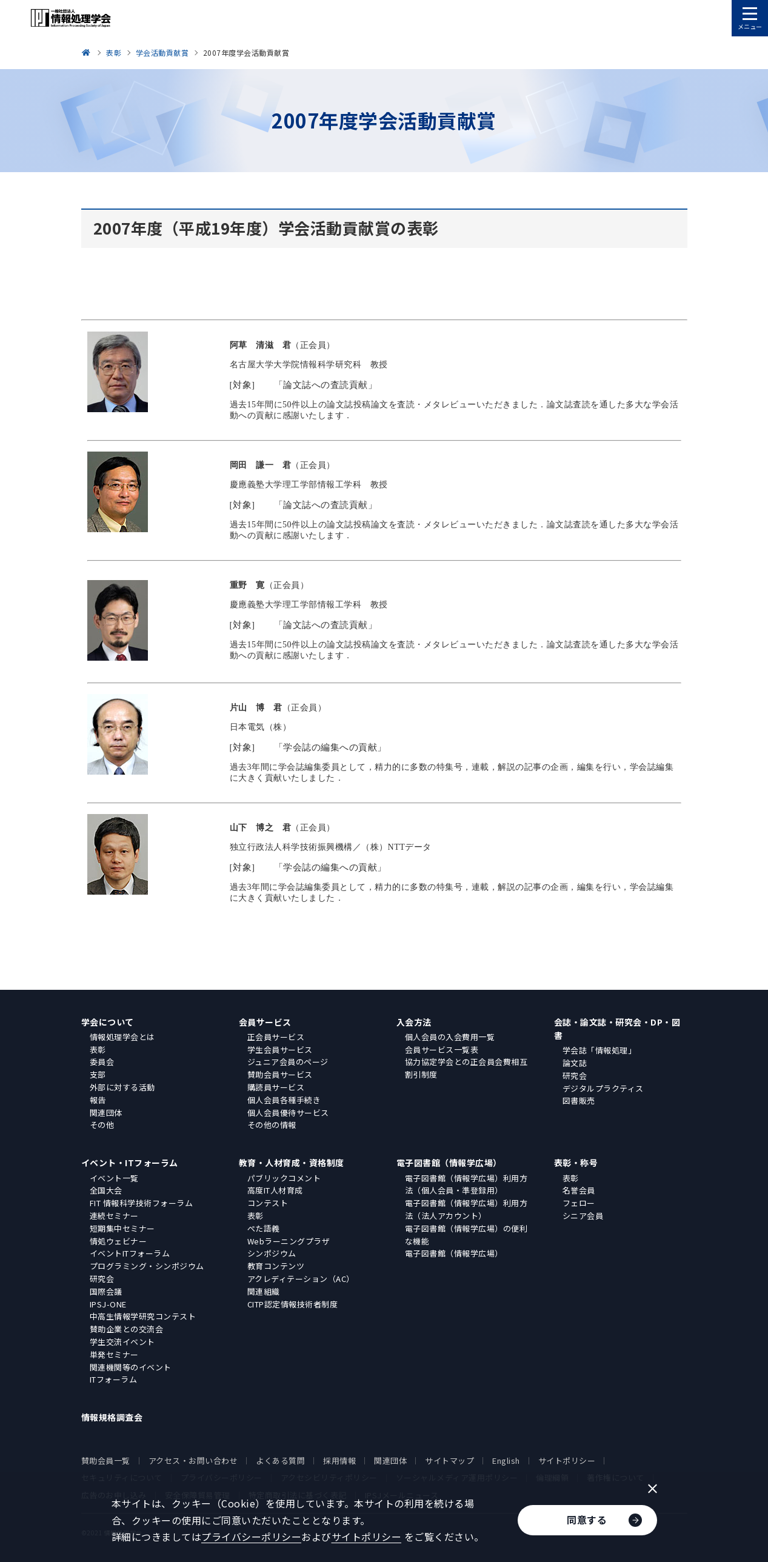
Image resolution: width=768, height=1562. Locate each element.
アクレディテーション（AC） (301, 1278)
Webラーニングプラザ (288, 1241)
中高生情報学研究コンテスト (143, 1316)
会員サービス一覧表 (442, 1049)
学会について (107, 1022)
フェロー (579, 1203)
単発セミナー (114, 1354)
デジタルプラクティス (603, 1088)
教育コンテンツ (276, 1266)
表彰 (98, 1049)
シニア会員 (583, 1215)
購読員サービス (276, 1087)
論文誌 (575, 1063)
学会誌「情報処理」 (599, 1050)
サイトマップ (449, 1460)
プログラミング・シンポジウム (147, 1266)
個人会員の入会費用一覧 (450, 1037)
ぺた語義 (263, 1228)
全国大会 (106, 1190)
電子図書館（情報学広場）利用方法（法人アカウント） (466, 1209)
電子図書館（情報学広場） (449, 1162)
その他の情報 (271, 1124)
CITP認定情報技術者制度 (292, 1304)
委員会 (102, 1061)
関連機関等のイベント (131, 1367)
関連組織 (263, 1291)
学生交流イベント (122, 1341)
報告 (98, 1100)
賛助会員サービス (280, 1074)
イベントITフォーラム (130, 1253)
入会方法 (414, 1022)
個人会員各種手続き (284, 1100)
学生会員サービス (280, 1049)
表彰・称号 (576, 1162)
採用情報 (339, 1460)
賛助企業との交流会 (127, 1329)
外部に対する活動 (122, 1087)
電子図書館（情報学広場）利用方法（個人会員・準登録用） (466, 1184)
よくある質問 (280, 1460)
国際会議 (106, 1291)
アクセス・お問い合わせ (193, 1460)
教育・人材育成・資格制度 (291, 1162)
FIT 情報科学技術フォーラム (141, 1203)
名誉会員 (579, 1190)
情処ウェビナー (118, 1241)
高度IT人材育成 (275, 1190)
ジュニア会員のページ (288, 1061)
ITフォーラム (114, 1379)
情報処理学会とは (122, 1037)
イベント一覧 (114, 1178)
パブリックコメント (284, 1178)
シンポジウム (271, 1253)
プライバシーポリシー (251, 1536)
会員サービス (265, 1022)
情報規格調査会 (112, 1417)
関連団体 (106, 1112)
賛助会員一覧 (105, 1460)
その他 (102, 1124)
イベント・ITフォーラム (129, 1162)
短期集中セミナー (122, 1228)
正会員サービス (276, 1037)
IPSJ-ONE (108, 1304)
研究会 (575, 1075)
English (506, 1460)
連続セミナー (114, 1215)
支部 (98, 1074)
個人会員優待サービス (288, 1112)
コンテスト (268, 1203)
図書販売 (579, 1100)
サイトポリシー (567, 1460)
